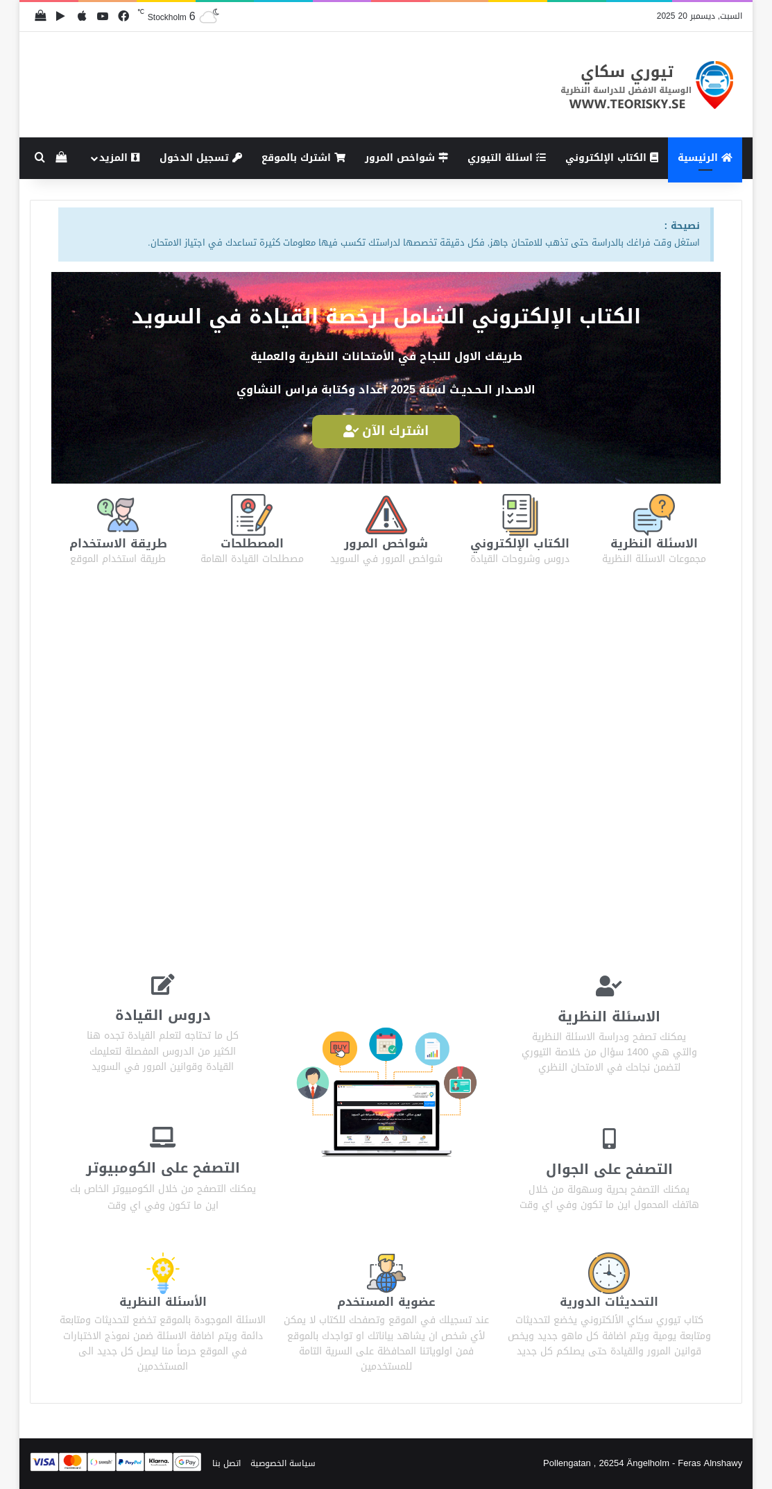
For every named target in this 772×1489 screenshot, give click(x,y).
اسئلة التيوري (507, 157)
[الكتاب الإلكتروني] (520, 515)
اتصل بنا (226, 1462)
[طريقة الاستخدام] (118, 515)
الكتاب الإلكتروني (611, 157)
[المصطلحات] (252, 515)
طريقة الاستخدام (118, 543)
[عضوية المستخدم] (386, 1272)
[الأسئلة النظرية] (163, 1272)
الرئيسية (705, 157)
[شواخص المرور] (386, 515)
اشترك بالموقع (303, 157)
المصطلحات (251, 543)
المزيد (119, 157)
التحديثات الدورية (609, 1300)
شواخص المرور (406, 157)
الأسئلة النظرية (162, 1300)
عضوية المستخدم (386, 1300)
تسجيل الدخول (201, 157)
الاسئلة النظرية (653, 543)
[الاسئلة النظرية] (654, 515)
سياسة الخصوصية (283, 1462)
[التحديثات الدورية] (609, 1272)
